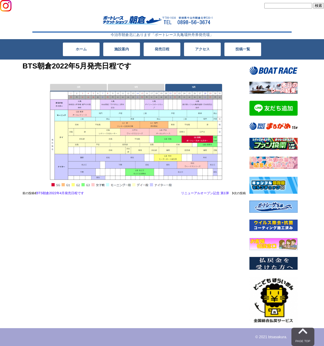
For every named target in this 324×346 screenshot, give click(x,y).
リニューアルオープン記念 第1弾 (206, 193)
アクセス (202, 49)
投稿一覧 (242, 49)
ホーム (81, 49)
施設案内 (121, 49)
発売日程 (162, 49)
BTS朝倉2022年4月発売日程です (60, 193)
